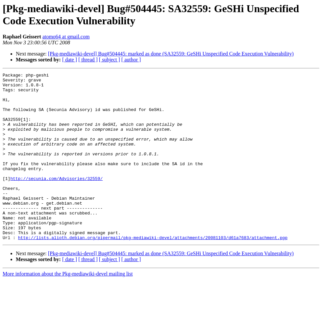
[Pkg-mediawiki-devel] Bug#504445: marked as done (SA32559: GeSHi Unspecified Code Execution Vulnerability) (171, 53)
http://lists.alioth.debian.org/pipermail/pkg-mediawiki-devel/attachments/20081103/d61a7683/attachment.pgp (152, 271)
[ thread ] (88, 59)
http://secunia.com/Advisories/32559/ (56, 200)
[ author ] (131, 59)
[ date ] (69, 59)
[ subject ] (109, 59)
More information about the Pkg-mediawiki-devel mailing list (68, 307)
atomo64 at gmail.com (66, 36)
